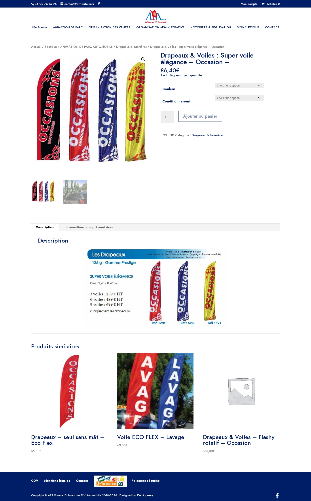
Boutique (51, 46)
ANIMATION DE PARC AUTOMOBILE (86, 46)
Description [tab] (45, 227)
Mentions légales (57, 480)
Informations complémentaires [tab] (88, 227)
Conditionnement (176, 101)
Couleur (168, 89)
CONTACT (272, 27)
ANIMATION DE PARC (68, 27)
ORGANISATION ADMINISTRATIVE (160, 27)
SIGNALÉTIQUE (248, 27)
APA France (39, 27)
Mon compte (249, 4)
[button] (143, 59)
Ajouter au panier (200, 116)
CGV (34, 480)
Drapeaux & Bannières (131, 46)
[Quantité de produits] (167, 117)
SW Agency (145, 495)
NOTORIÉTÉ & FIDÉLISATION (210, 27)
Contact (82, 480)
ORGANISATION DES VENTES (109, 27)
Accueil (36, 46)
